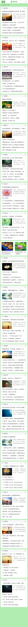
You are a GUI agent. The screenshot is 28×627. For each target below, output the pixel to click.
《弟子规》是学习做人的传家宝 (10, 596)
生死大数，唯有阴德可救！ (9, 333)
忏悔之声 (14, 184)
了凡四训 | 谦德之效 (7, 237)
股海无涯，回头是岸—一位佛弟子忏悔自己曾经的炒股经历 (14, 370)
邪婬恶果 (14, 37)
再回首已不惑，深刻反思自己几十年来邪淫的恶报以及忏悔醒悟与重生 (14, 54)
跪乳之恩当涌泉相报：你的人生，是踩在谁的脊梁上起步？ (14, 179)
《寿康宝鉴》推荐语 (8, 575)
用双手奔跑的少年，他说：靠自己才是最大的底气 (14, 506)
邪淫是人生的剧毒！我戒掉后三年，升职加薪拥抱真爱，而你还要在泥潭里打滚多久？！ (14, 208)
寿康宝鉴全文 (6, 565)
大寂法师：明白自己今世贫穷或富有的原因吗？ (14, 362)
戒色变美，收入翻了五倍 (9, 120)
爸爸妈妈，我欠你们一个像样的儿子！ (12, 176)
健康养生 (14, 433)
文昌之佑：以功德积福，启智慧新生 (12, 338)
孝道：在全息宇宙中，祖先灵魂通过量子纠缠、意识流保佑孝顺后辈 (14, 397)
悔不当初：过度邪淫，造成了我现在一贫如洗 (14, 62)
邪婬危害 (14, 8)
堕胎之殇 (14, 258)
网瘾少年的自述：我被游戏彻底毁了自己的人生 (14, 147)
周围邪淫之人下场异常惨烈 (9, 25)
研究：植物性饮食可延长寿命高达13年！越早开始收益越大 (14, 429)
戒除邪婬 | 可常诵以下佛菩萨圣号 (11, 112)
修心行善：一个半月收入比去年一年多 (12, 336)
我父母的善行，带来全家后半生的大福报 (13, 168)
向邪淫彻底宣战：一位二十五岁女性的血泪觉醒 (14, 203)
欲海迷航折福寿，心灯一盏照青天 (11, 81)
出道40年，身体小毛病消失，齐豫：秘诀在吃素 (14, 421)
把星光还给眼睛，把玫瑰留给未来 (11, 495)
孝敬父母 (14, 375)
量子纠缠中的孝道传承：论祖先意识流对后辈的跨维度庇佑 (14, 399)
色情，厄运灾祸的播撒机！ (9, 59)
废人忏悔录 (5, 198)
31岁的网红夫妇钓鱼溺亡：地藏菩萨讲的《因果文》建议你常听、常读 (14, 301)
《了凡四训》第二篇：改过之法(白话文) (12, 485)
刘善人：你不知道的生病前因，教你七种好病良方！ (14, 450)
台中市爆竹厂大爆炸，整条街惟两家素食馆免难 (14, 418)
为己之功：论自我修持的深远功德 (11, 514)
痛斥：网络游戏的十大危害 (9, 150)
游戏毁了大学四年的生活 (9, 139)
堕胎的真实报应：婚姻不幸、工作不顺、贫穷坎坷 (14, 280)
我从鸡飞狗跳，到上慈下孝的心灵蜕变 (12, 157)
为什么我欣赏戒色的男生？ (9, 88)
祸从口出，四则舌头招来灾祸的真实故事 (13, 365)
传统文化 (14, 213)
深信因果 (14, 345)
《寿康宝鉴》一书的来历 (9, 570)
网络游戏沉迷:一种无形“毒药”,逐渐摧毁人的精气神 (14, 142)
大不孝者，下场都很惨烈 (9, 394)
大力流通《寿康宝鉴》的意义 (10, 572)
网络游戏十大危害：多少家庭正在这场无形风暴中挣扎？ (14, 144)
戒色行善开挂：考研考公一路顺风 (11, 118)
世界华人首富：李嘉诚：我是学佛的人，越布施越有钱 (14, 171)
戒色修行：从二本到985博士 (10, 115)
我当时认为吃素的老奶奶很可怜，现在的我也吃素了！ (14, 423)
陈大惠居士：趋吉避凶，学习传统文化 (12, 216)
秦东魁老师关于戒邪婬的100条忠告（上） (13, 543)
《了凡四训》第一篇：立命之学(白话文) (12, 482)
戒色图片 (14, 96)
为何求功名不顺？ (7, 274)
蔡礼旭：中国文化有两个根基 (10, 230)
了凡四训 (14, 462)
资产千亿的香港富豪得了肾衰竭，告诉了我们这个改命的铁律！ (14, 341)
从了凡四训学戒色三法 (8, 479)
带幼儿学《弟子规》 (8, 594)
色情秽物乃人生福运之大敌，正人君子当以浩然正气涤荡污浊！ (14, 22)
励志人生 (14, 492)
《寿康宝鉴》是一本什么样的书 (10, 567)
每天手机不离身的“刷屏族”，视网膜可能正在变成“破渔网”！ (14, 453)
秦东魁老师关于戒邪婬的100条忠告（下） (13, 546)
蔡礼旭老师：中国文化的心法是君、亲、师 (13, 227)
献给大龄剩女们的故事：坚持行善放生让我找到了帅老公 (14, 306)
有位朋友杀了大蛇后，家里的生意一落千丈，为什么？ (14, 311)
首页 (9, 5)
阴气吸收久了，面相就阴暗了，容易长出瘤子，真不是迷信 (14, 455)
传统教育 (14, 521)
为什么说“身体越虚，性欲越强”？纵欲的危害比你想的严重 (14, 27)
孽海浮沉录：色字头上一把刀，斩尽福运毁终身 (14, 40)
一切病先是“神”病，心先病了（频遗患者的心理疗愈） (14, 447)
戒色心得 (14, 66)
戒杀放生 (14, 287)
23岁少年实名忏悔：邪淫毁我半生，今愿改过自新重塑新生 (14, 51)
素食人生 (14, 404)
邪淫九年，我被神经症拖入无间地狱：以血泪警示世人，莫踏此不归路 (14, 57)
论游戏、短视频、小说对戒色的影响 (12, 30)
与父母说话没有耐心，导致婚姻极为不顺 (13, 367)
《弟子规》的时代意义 (8, 602)
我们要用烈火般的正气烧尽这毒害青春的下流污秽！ (14, 32)
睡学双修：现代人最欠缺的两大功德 (12, 511)
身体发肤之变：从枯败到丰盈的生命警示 (13, 91)
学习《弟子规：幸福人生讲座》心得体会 (13, 599)
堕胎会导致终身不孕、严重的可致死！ (12, 282)
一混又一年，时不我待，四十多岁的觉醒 (13, 174)
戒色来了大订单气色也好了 (9, 110)
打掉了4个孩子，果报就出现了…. (11, 272)
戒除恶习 (14, 125)
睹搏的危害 (5, 538)
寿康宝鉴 (14, 550)
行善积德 (14, 316)
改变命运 (14, 154)
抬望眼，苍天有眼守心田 (9, 83)
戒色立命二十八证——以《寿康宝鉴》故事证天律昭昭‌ (14, 232)
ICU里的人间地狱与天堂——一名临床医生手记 (14, 360)
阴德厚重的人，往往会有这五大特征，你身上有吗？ (14, 540)
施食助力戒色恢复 (7, 99)
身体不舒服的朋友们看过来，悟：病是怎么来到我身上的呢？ (14, 458)
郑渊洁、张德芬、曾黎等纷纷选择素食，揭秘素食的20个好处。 (14, 426)
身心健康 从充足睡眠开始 (9, 436)
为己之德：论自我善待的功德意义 (11, 509)
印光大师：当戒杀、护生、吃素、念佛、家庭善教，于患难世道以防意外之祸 (14, 304)
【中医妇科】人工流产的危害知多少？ (12, 277)
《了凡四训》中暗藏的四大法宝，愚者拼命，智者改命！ (14, 235)
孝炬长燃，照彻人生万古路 (9, 391)
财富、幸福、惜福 (7, 516)
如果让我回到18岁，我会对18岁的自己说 (13, 70)
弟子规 (14, 580)
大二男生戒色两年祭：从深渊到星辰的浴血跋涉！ (14, 86)
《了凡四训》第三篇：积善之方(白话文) (12, 487)
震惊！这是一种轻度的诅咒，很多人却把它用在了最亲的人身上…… (14, 535)
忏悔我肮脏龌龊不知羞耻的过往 (10, 187)
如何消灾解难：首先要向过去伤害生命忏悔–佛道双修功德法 (14, 309)
